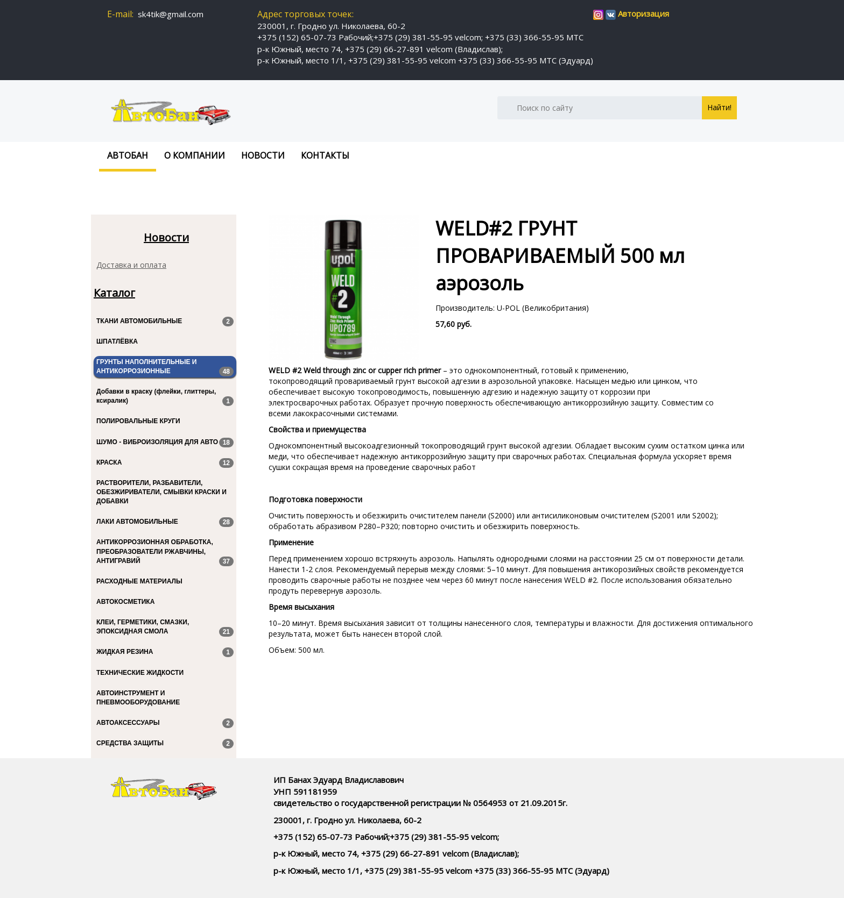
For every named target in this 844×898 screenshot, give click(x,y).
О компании (194, 155)
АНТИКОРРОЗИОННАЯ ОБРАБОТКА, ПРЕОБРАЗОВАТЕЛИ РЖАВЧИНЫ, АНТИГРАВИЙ (165, 552)
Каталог (114, 293)
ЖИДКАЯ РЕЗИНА (165, 652)
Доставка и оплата (131, 265)
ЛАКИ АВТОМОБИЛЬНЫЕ (165, 522)
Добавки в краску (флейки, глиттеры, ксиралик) (165, 397)
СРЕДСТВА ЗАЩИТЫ (165, 744)
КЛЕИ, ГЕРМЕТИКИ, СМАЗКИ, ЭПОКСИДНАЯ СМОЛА (165, 627)
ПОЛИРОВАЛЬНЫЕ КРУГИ (138, 421)
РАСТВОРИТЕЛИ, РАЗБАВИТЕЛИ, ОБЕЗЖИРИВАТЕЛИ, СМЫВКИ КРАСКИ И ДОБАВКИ (161, 492)
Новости (263, 155)
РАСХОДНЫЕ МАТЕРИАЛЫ (139, 581)
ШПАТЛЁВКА (117, 341)
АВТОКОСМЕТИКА (125, 601)
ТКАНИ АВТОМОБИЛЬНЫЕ (165, 321)
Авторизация (643, 13)
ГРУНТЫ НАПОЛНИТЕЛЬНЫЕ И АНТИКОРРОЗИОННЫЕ (165, 367)
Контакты (325, 155)
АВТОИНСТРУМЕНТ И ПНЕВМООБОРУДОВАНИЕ (138, 697)
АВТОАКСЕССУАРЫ (165, 723)
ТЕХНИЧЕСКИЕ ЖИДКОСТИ (140, 672)
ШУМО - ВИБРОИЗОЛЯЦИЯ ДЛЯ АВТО (165, 442)
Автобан (127, 155)
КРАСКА (165, 463)
